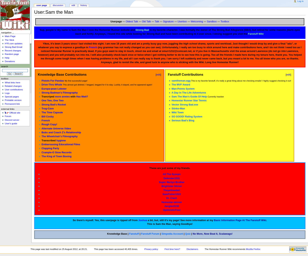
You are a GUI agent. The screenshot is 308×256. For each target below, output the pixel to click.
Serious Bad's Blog (182, 120)
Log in (300, 1)
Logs (7, 93)
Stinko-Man (178, 108)
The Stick (9, 40)
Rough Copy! (49, 124)
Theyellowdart (171, 190)
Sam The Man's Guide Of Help (189, 96)
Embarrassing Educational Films (60, 144)
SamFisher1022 (171, 194)
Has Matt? (82, 96)
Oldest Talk (132, 21)
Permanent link (12, 104)
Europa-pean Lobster (54, 88)
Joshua (142, 220)
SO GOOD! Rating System (186, 116)
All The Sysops (172, 174)
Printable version (13, 100)
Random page (12, 54)
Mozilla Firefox (253, 249)
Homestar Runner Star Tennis (188, 100)
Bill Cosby (47, 116)
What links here (12, 82)
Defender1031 (171, 178)
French (93, 47)
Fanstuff (134, 233)
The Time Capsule (52, 112)
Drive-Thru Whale (51, 84)
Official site (14, 113)
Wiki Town (177, 112)
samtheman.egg (181, 80)
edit (158, 74)
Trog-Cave (47, 108)
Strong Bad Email (13, 47)
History (83, 5)
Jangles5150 (171, 206)
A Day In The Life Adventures (188, 92)
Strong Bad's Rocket (53, 104)
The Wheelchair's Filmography (59, 136)
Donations (10, 61)
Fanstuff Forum (150, 233)
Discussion (58, 5)
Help (7, 58)
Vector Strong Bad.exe (184, 104)
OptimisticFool (172, 210)
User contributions (14, 89)
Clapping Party (50, 148)
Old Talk (146, 21)
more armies (62, 96)
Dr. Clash (171, 198)
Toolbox (225, 21)
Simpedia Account (172, 233)
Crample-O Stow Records (56, 152)
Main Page (10, 36)
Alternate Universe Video (56, 128)
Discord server (12, 120)
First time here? (172, 249)
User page (41, 5)
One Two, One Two (52, 100)
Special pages (12, 96)
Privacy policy (151, 249)
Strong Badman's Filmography (59, 92)
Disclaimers (192, 249)
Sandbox (212, 21)
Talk (157, 21)
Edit (73, 5)
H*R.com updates (13, 43)
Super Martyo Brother (171, 182)
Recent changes (13, 50)
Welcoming (197, 21)
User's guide (11, 123)
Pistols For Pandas (52, 80)
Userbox (182, 21)
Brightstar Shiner (171, 186)
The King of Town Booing (56, 156)
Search (4, 66)
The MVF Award (180, 84)
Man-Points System (182, 88)
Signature (168, 21)
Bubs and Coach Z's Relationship (61, 132)
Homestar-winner (171, 202)
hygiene (61, 140)
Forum (8, 116)
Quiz (188, 233)
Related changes (13, 86)
